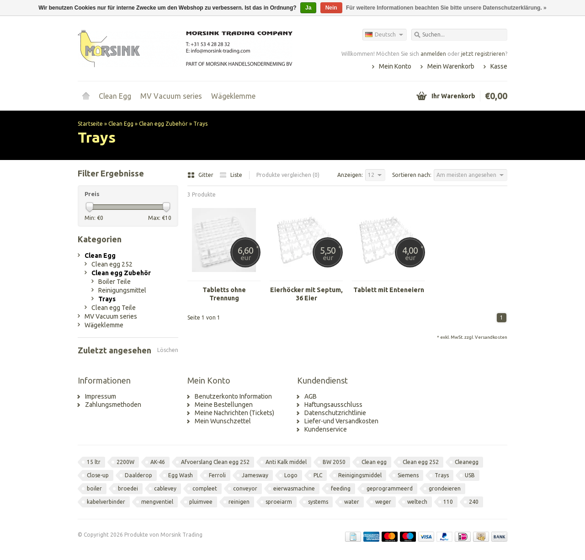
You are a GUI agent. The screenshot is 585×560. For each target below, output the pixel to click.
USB (470, 475)
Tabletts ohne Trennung (224, 294)
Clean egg (374, 462)
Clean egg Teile (113, 307)
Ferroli (217, 475)
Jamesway (255, 475)
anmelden (433, 54)
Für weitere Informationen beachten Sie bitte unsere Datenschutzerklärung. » (446, 8)
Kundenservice (325, 429)
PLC (318, 475)
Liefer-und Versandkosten (341, 421)
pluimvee (201, 502)
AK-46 (157, 462)
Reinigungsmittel (122, 290)
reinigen (239, 502)
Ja (308, 8)
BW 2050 (334, 462)
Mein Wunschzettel (223, 421)
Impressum (100, 396)
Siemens (408, 475)
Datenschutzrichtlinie (335, 412)
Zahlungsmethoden (113, 404)
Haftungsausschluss (333, 404)
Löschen (167, 350)
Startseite (86, 96)
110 (448, 502)
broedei (128, 488)
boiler (94, 488)
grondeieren (445, 488)
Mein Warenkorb (450, 66)
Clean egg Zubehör (163, 124)
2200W (125, 462)
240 (474, 502)
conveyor (245, 488)
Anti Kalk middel (286, 462)
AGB (310, 396)
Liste (230, 175)
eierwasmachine (294, 488)
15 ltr (94, 462)
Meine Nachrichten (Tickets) (234, 412)
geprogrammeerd (390, 488)
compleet (204, 488)
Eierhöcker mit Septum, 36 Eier (306, 294)
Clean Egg (115, 96)
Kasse (498, 66)
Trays (200, 124)
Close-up (98, 475)
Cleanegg (467, 462)
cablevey (165, 488)
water (351, 502)
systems (318, 502)
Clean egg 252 (112, 264)
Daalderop (138, 475)
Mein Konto (395, 66)
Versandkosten (491, 337)
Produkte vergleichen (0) (287, 175)
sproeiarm (279, 502)
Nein (331, 8)
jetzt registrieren (483, 54)
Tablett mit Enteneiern (388, 289)
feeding (341, 488)
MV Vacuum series (171, 96)
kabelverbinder (106, 502)
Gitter (201, 175)
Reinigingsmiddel (360, 475)
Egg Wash (180, 475)
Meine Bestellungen (224, 404)
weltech (417, 502)
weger (383, 502)
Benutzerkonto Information (233, 396)
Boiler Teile (114, 281)
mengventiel (157, 502)
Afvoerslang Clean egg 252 (215, 462)
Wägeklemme (233, 96)
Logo (291, 475)
